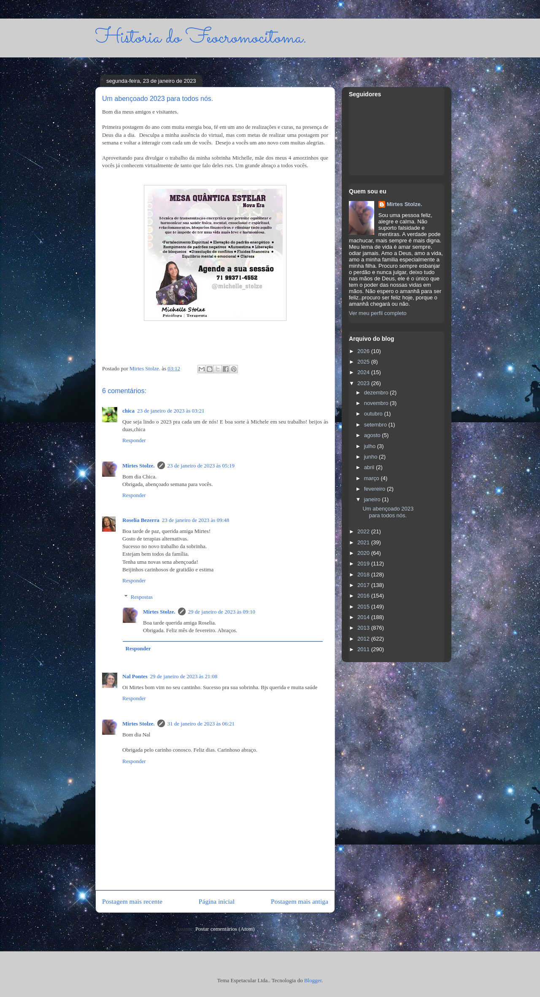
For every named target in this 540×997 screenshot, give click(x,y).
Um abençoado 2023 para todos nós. (387, 512)
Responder (134, 440)
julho (370, 446)
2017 (364, 585)
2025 (364, 362)
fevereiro (375, 489)
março (372, 478)
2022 (364, 531)
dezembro (377, 392)
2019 (364, 563)
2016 (364, 595)
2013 (364, 628)
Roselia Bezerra (140, 520)
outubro (374, 413)
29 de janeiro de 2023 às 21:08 (184, 676)
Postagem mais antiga (299, 901)
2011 (364, 649)
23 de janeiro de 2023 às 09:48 (196, 520)
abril (370, 467)
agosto (373, 435)
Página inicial (217, 901)
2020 (364, 553)
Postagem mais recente (132, 901)
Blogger (312, 980)
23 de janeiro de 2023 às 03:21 (171, 410)
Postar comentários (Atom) (225, 929)
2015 (364, 606)
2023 (364, 383)
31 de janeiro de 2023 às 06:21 (201, 723)
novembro (377, 403)
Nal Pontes (135, 676)
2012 (364, 639)
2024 (364, 372)
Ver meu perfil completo (378, 313)
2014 (364, 617)
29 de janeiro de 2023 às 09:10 (222, 612)
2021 (364, 542)
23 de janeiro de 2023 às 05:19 (201, 465)
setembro (376, 424)
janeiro (373, 499)
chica (128, 410)
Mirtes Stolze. (138, 465)
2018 (364, 574)
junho (371, 457)
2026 (364, 351)
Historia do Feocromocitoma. (201, 37)
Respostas (142, 596)
